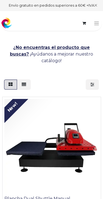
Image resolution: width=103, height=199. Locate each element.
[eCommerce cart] (84, 23)
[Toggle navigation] (96, 23)
